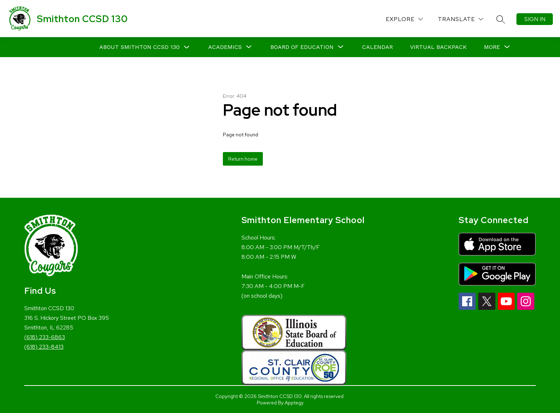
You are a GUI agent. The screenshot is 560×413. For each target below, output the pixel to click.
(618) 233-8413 (44, 347)
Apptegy (294, 402)
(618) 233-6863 (44, 337)
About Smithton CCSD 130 (139, 47)
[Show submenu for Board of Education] (302, 47)
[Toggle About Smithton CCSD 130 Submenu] (186, 47)
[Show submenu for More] (492, 47)
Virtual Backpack (438, 47)
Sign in (534, 19)
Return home (243, 159)
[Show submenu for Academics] (225, 47)
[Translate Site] (460, 19)
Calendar (377, 47)
